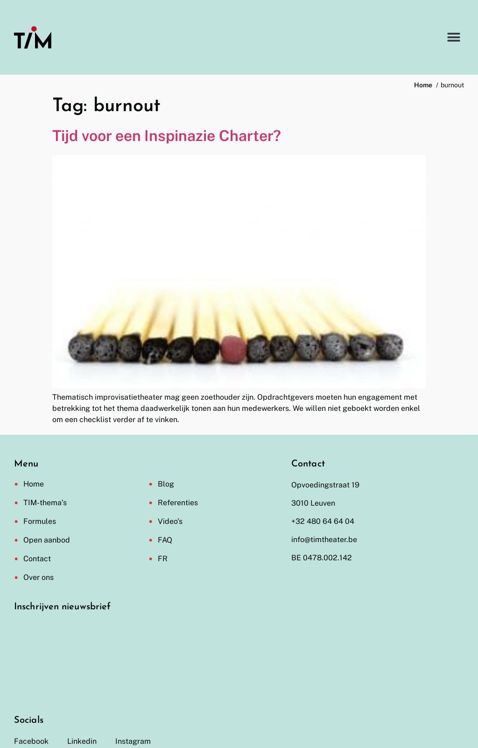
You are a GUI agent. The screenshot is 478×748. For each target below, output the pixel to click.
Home (33, 484)
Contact (37, 558)
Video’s (170, 521)
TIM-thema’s (45, 502)
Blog (166, 484)
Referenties (178, 502)
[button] (453, 37)
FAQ (165, 540)
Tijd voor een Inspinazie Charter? (166, 135)
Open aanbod (46, 540)
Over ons (38, 577)
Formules (39, 521)
